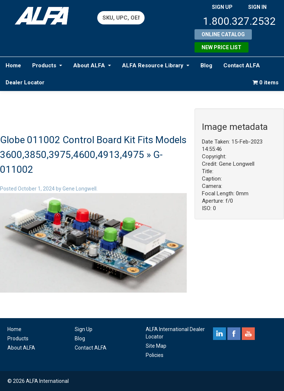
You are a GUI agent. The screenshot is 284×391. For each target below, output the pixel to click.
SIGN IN (257, 7)
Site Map (156, 346)
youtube (248, 333)
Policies (154, 355)
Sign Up (83, 329)
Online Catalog (223, 34)
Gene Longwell (79, 189)
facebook (233, 333)
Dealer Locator (25, 82)
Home (13, 65)
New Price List (221, 47)
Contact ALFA (241, 65)
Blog (206, 65)
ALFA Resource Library (155, 65)
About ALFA (92, 65)
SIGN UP (222, 7)
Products (47, 65)
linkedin (219, 333)
